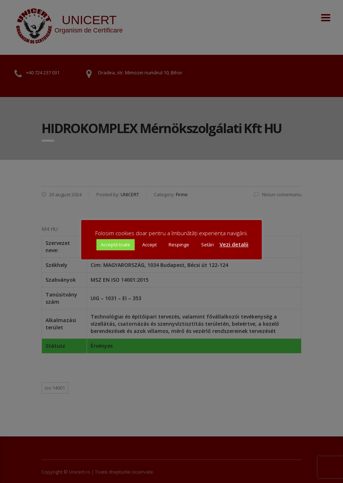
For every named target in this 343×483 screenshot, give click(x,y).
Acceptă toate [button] (115, 244)
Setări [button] (207, 244)
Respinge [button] (179, 244)
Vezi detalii (234, 244)
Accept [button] (149, 244)
